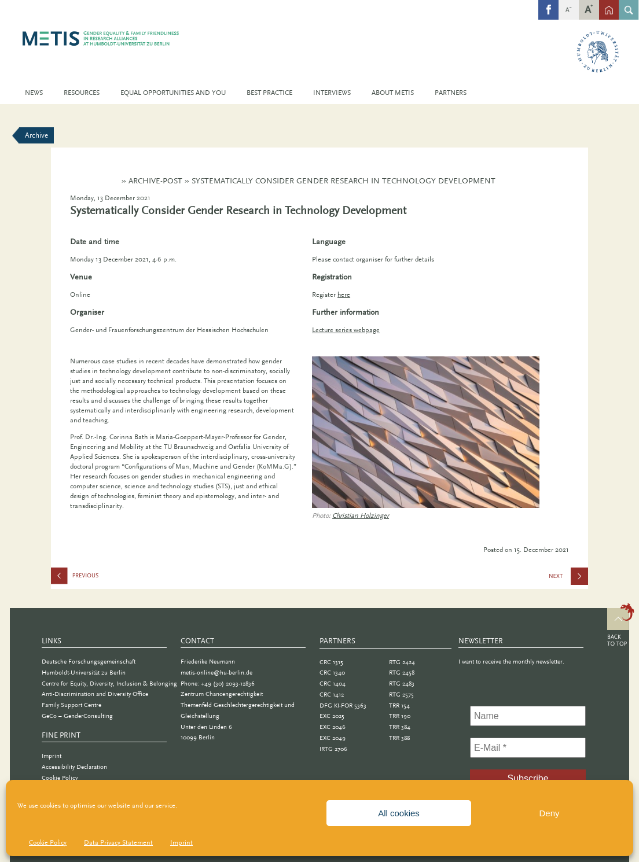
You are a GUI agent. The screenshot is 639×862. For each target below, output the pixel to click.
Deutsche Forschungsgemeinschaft (88, 661)
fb (549, 3)
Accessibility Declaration (74, 767)
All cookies (399, 813)
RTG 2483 (401, 683)
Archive (36, 135)
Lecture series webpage (346, 330)
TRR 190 (399, 716)
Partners (451, 93)
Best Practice (269, 93)
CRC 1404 (333, 683)
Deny (549, 813)
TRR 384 (399, 727)
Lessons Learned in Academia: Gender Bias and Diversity (109, 578)
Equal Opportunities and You (173, 93)
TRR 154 (399, 705)
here (343, 294)
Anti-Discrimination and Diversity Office (95, 694)
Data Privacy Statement (118, 842)
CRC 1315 (331, 662)
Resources (82, 93)
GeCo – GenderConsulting (77, 716)
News (34, 93)
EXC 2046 (333, 727)
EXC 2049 (333, 738)
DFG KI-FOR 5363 (343, 705)
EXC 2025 (332, 716)
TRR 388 (399, 738)
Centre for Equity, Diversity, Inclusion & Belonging (109, 683)
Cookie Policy (48, 842)
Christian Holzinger (360, 515)
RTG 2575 (401, 694)
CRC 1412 (332, 694)
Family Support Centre (71, 705)
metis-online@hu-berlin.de (216, 672)
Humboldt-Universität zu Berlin (84, 672)
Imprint (181, 842)
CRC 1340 (332, 672)
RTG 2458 (401, 672)
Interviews (332, 93)
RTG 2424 (402, 662)
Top (620, 626)
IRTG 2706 (333, 749)
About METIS (393, 93)
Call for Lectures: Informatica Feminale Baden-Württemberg (569, 579)
